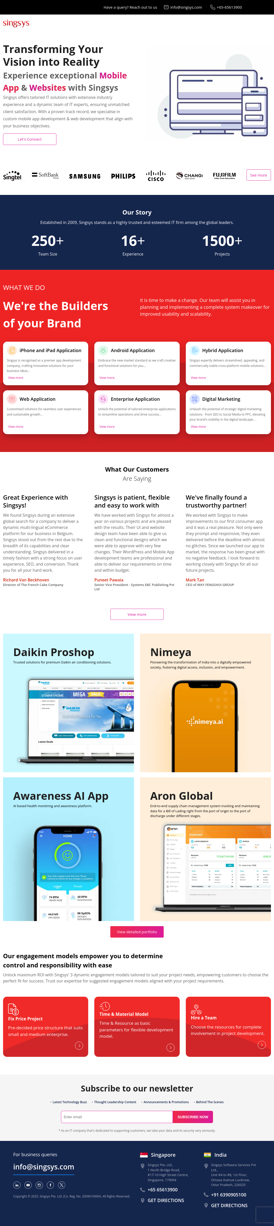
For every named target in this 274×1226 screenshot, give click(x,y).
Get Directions (166, 1200)
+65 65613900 (163, 1190)
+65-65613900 (229, 7)
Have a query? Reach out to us (130, 7)
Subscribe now (193, 1117)
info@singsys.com (186, 7)
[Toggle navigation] (267, 23)
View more (15, 378)
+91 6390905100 (228, 1195)
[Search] (117, 1117)
